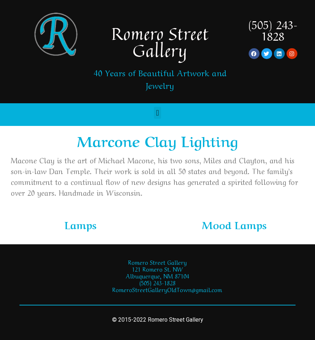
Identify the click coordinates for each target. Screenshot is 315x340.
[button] (157, 113)
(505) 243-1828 (272, 29)
